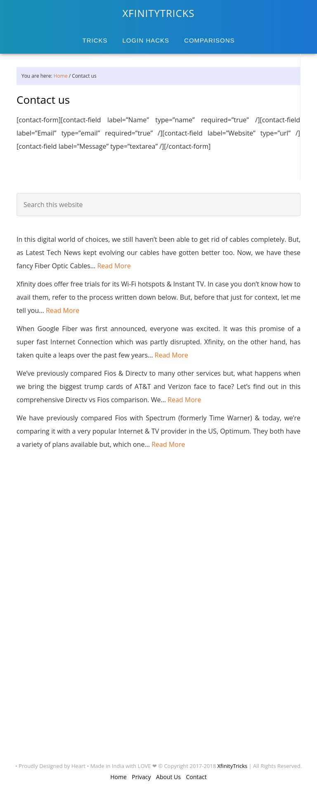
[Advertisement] (50, 605)
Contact (196, 777)
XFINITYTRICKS (158, 13)
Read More (113, 265)
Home (118, 777)
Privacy (141, 777)
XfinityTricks (233, 766)
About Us (168, 777)
